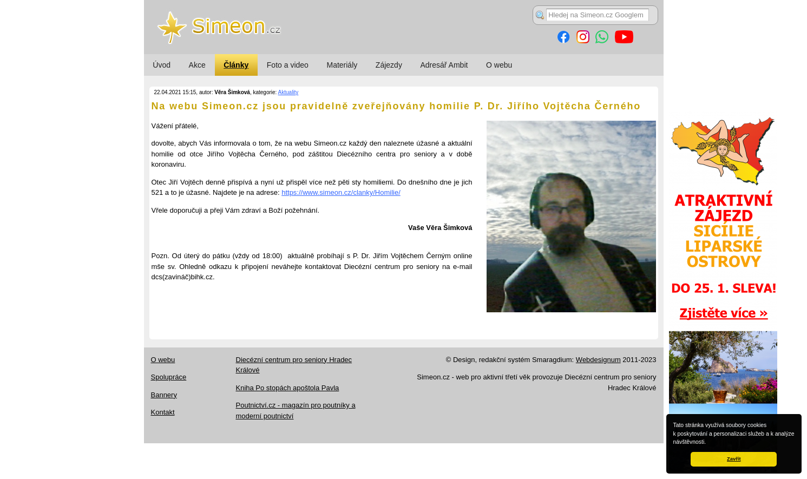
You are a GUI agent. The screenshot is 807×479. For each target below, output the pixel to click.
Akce (197, 65)
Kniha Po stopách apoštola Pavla (287, 388)
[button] (708, 443)
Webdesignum (598, 360)
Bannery (164, 395)
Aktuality (288, 92)
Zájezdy (389, 65)
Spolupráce (169, 377)
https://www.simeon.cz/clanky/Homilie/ (341, 192)
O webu (499, 65)
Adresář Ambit (444, 65)
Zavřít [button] (733, 459)
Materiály (341, 65)
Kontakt (163, 412)
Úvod (161, 65)
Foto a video (288, 65)
